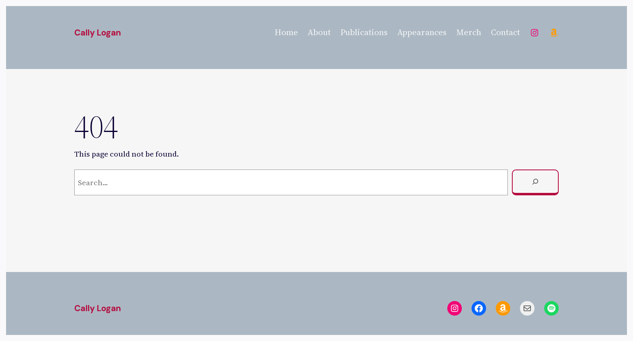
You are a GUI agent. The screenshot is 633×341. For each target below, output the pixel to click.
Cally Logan (97, 32)
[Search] (535, 182)
